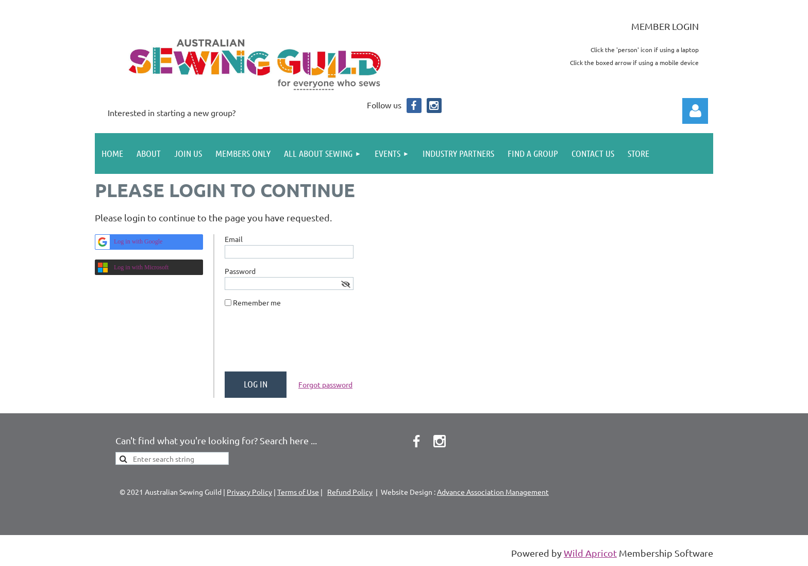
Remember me (257, 302)
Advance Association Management (493, 491)
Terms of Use (298, 491)
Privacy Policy (249, 491)
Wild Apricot (590, 552)
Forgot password (325, 384)
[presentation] (303, 344)
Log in (695, 111)
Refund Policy (350, 491)
